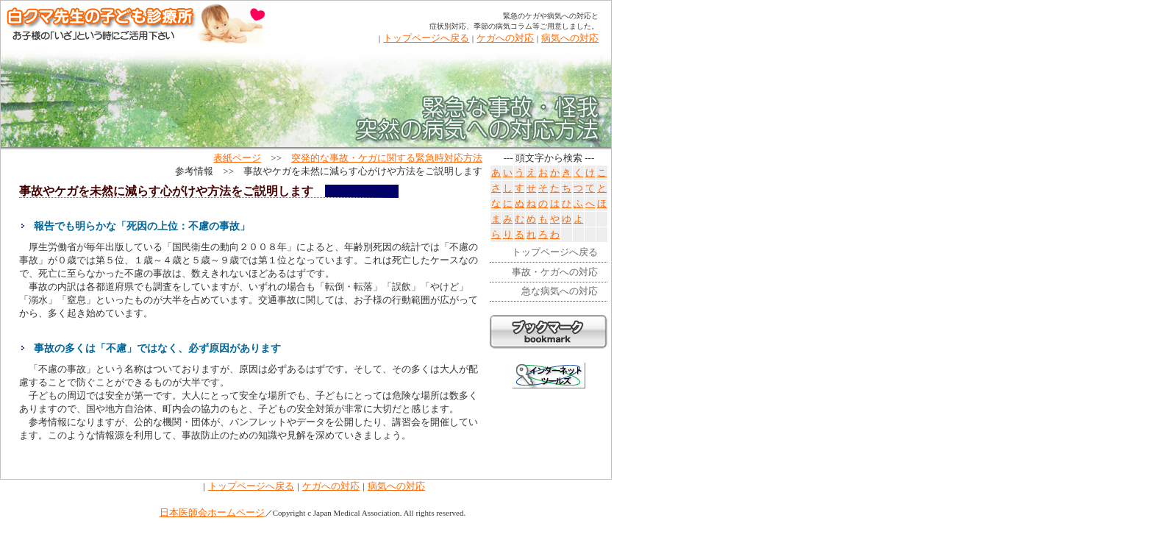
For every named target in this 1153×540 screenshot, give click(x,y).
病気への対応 (570, 37)
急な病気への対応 (559, 290)
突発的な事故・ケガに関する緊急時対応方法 (386, 157)
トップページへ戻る (426, 37)
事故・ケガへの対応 (555, 271)
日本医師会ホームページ (212, 512)
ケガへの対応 (505, 37)
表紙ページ (237, 157)
